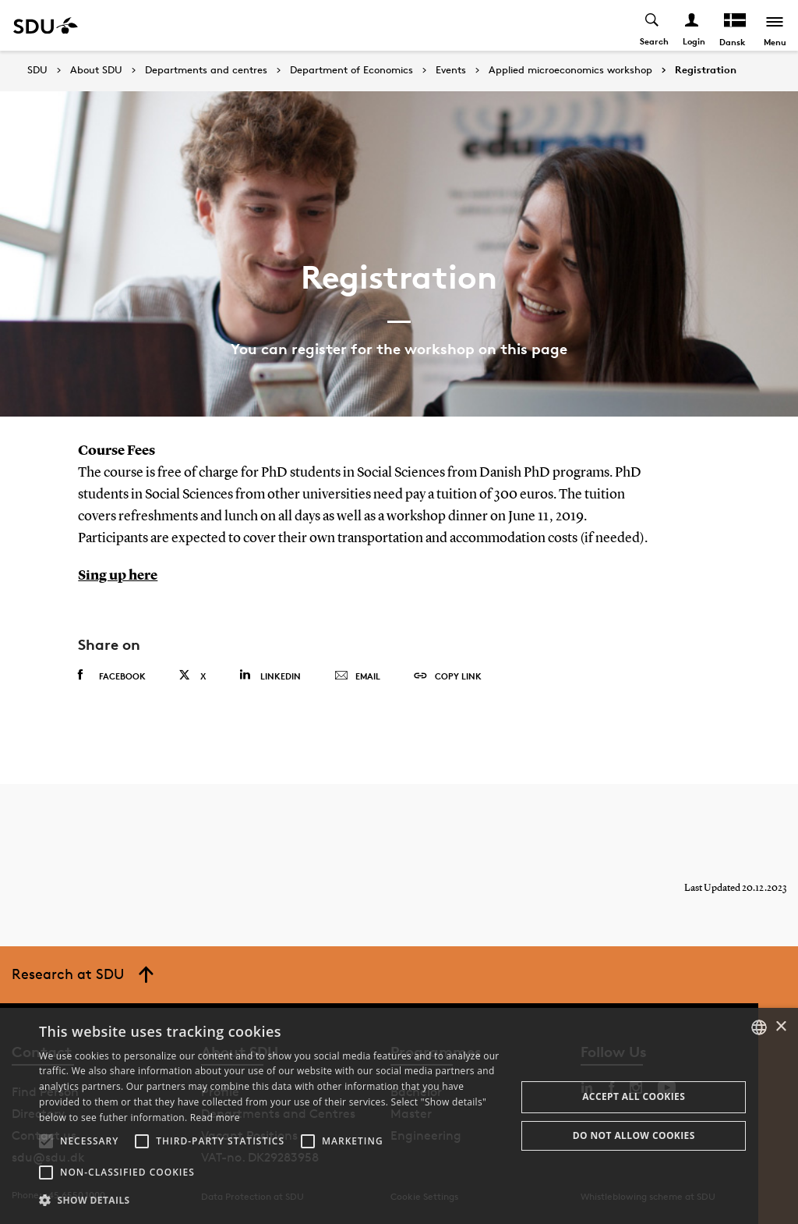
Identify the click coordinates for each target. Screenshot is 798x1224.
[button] (46, 1141)
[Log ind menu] (692, 25)
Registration (705, 70)
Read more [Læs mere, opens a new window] (215, 1117)
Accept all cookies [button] (633, 1096)
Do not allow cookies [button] (634, 1135)
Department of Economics (351, 70)
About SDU (96, 70)
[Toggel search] (652, 25)
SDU (37, 70)
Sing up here (117, 576)
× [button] (780, 1027)
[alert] (399, 1116)
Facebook (112, 675)
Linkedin (270, 674)
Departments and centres (206, 70)
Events (451, 70)
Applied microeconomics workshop (570, 70)
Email (357, 675)
